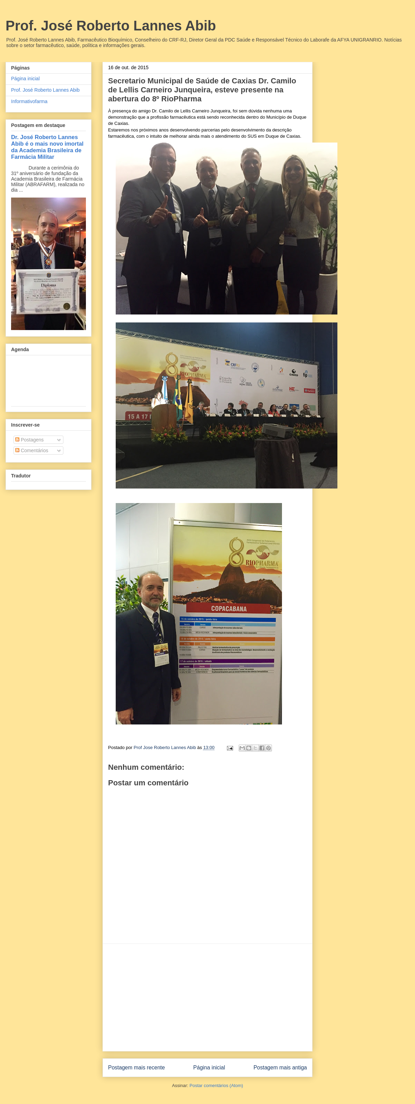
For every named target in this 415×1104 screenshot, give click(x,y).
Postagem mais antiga (280, 1067)
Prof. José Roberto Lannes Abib (111, 25)
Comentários (31, 450)
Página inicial (209, 1067)
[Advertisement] (207, 997)
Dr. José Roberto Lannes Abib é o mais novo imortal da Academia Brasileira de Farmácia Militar (47, 147)
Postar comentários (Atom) (216, 1085)
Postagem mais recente (136, 1067)
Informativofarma (29, 101)
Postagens (29, 439)
